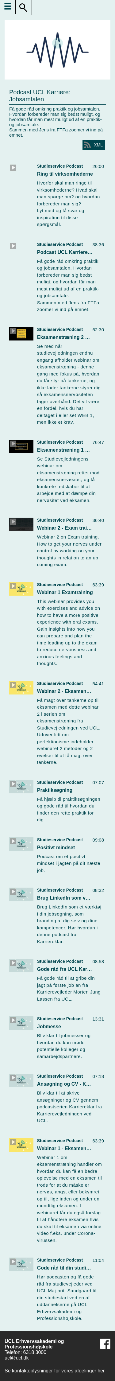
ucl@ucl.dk (17, 1357)
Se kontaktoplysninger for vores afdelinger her (55, 1370)
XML (98, 144)
